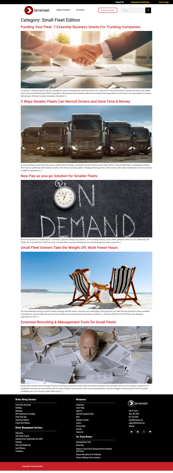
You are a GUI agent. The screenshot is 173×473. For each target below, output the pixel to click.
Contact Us (120, 2)
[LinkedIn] (131, 432)
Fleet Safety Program (22, 435)
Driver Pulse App (21, 416)
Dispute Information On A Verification (88, 454)
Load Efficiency (20, 448)
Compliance (19, 451)
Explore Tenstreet (64, 10)
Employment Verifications (140, 2)
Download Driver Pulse (83, 442)
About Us (79, 410)
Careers (78, 422)
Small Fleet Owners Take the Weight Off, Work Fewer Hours (69, 247)
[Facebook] (137, 432)
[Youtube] (150, 432)
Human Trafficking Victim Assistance (88, 457)
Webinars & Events (82, 420)
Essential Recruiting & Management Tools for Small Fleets (68, 322)
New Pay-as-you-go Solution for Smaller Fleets (59, 176)
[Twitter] (144, 432)
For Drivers (80, 10)
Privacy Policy (80, 426)
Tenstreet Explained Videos (85, 413)
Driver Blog (80, 445)
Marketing (18, 410)
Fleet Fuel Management (23, 445)
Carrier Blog (80, 407)
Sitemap (131, 426)
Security (79, 429)
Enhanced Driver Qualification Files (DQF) (29, 438)
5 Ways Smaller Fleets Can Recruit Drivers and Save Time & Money (75, 101)
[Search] (148, 10)
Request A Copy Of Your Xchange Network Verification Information (94, 449)
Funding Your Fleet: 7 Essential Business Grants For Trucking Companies (80, 27)
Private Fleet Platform (22, 422)
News (78, 416)
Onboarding (19, 432)
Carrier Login (164, 2)
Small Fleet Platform (22, 420)
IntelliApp (18, 407)
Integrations (80, 404)
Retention (18, 442)
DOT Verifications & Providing (25, 413)
